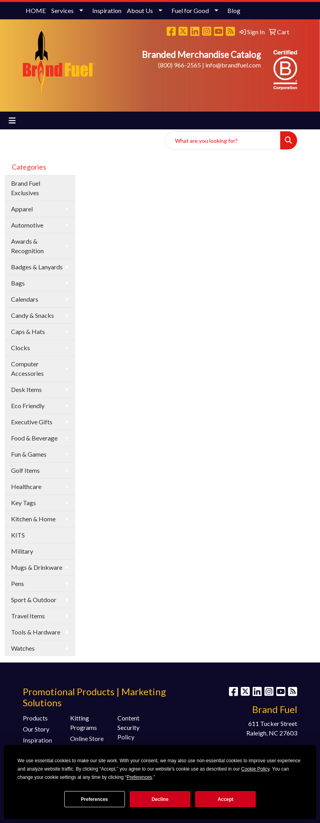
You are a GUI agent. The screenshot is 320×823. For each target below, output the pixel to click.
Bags (18, 283)
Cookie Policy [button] (255, 769)
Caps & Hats (28, 331)
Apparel (22, 209)
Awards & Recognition (27, 245)
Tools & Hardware (35, 632)
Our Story (36, 729)
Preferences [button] (139, 777)
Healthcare (26, 486)
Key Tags (23, 502)
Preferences (94, 799)
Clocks (20, 347)
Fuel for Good (190, 10)
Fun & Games (29, 454)
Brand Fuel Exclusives (25, 187)
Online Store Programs (87, 743)
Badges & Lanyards (37, 267)
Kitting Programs (83, 722)
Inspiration (106, 10)
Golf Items (25, 470)
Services (62, 10)
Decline (160, 799)
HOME (36, 10)
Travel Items (28, 616)
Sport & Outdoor (33, 599)
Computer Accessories (27, 368)
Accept (225, 799)
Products (35, 718)
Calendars (24, 299)
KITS (18, 535)
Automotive (27, 225)
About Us (140, 10)
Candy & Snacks (32, 315)
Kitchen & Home (33, 519)
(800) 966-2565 (179, 65)
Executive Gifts (31, 421)
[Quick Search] (223, 140)
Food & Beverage (34, 438)
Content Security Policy (128, 727)
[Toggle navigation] (12, 120)
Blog (233, 10)
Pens (17, 583)
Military (22, 551)
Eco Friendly (28, 405)
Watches (23, 648)
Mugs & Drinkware (36, 567)
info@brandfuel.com (233, 65)
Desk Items (26, 389)
